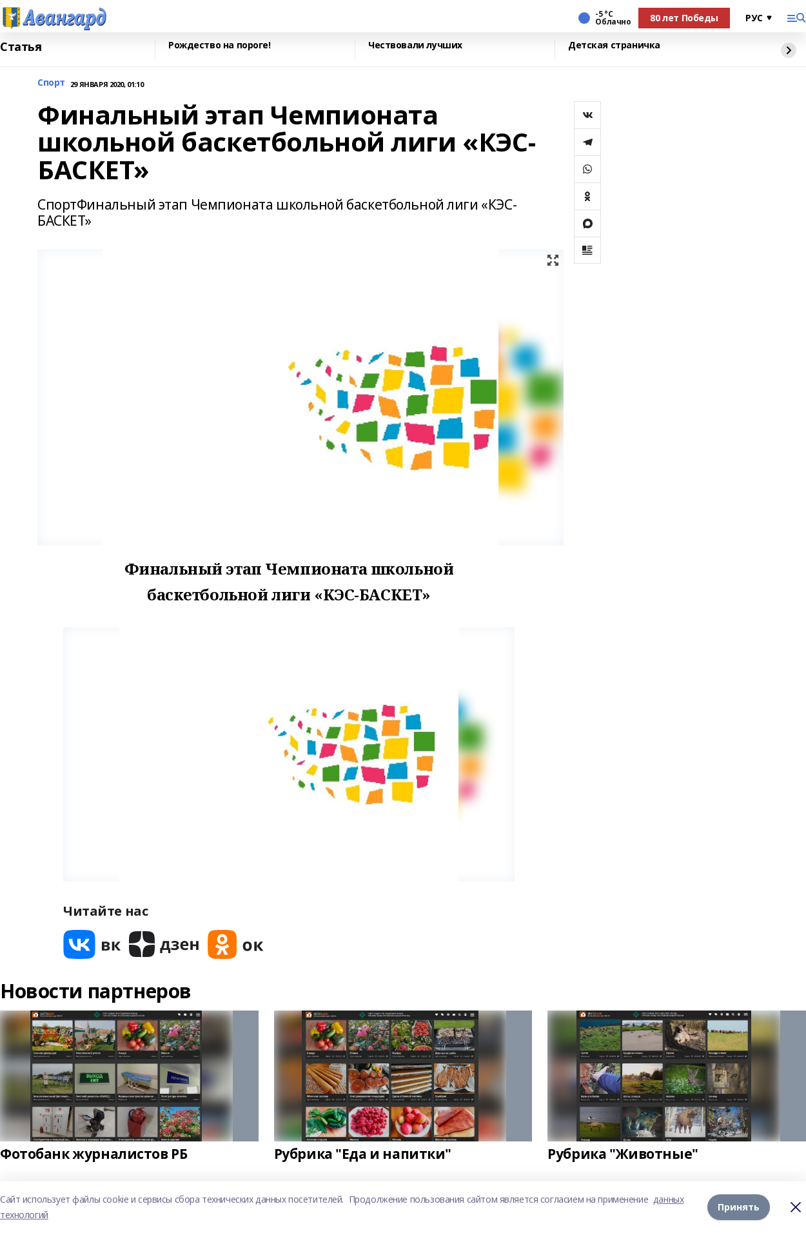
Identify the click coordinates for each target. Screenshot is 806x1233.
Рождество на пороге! (219, 45)
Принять (739, 1207)
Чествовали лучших (415, 45)
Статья (20, 47)
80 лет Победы (684, 18)
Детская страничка (614, 45)
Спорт (51, 82)
